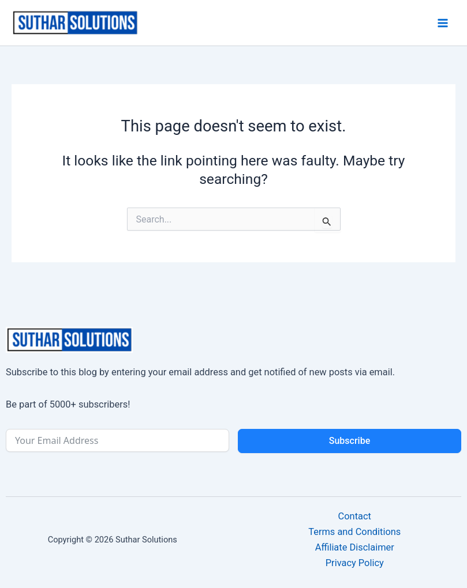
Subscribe (349, 440)
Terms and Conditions (354, 531)
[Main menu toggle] (442, 23)
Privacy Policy (355, 562)
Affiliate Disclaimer (354, 547)
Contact (354, 516)
